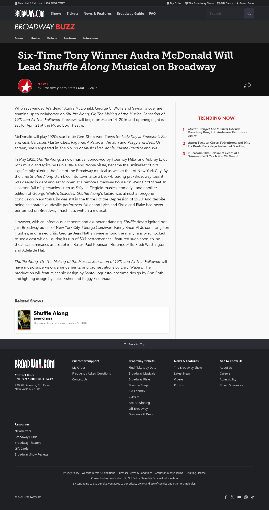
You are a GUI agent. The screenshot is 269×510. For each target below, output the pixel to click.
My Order (174, 3)
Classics (134, 397)
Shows (56, 13)
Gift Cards (225, 3)
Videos (52, 38)
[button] (247, 88)
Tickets (73, 13)
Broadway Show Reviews (32, 454)
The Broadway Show (199, 3)
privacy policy (137, 483)
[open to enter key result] (249, 13)
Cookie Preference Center (106, 478)
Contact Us (23, 375)
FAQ (152, 13)
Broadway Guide (130, 13)
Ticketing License (196, 473)
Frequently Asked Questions (91, 373)
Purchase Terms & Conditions (135, 473)
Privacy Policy (71, 473)
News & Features (97, 13)
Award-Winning (139, 403)
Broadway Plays (139, 379)
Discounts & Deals (141, 414)
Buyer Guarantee (231, 385)
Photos (35, 38)
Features (70, 38)
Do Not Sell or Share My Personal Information (151, 478)
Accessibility (228, 379)
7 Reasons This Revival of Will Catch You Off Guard (213, 154)
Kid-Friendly (137, 391)
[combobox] (230, 13)
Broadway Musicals (142, 373)
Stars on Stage (139, 385)
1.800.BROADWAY (40, 3)
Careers (225, 373)
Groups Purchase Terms (169, 473)
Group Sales (245, 3)
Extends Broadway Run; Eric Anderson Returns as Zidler (217, 132)
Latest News (182, 373)
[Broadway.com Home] (29, 13)
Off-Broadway (138, 409)
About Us (226, 368)
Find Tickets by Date (142, 368)
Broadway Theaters (28, 443)
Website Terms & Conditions (98, 473)
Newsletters (23, 431)
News (19, 38)
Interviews (90, 38)
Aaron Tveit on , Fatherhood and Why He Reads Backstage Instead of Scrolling (219, 144)
